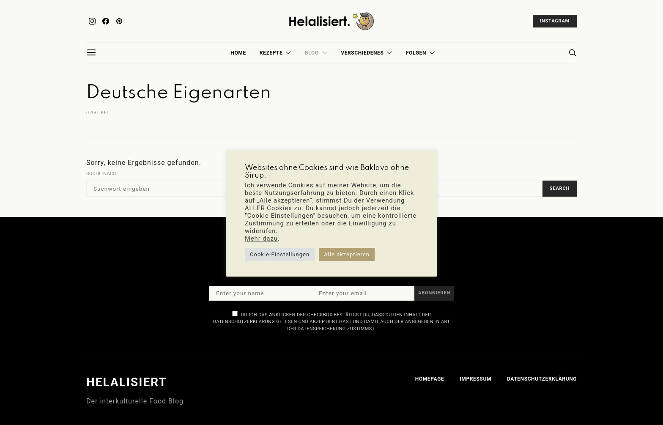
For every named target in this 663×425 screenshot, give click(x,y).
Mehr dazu (261, 238)
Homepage (429, 379)
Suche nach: (102, 173)
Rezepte (271, 53)
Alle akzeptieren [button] (347, 254)
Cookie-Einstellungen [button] (280, 254)
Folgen (416, 53)
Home (238, 53)
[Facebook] (106, 21)
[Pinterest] (119, 21)
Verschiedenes (362, 53)
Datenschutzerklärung (542, 379)
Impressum (475, 379)
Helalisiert (126, 382)
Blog (312, 53)
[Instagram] (92, 21)
